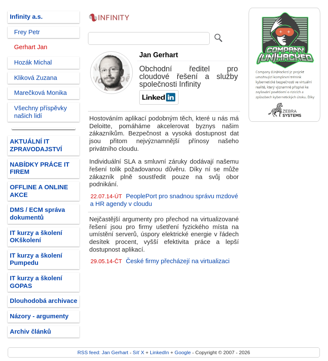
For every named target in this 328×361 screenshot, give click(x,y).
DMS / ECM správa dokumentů (37, 213)
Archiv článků (30, 331)
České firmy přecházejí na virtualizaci (178, 261)
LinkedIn (159, 352)
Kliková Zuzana (35, 77)
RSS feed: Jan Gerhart (102, 352)
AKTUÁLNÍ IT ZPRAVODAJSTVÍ (36, 145)
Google (183, 352)
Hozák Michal (33, 62)
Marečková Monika (40, 92)
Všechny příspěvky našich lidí (40, 112)
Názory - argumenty (39, 316)
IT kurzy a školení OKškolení (36, 236)
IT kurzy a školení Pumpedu (36, 259)
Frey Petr (27, 32)
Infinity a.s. (26, 16)
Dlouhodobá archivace (43, 300)
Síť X (138, 352)
